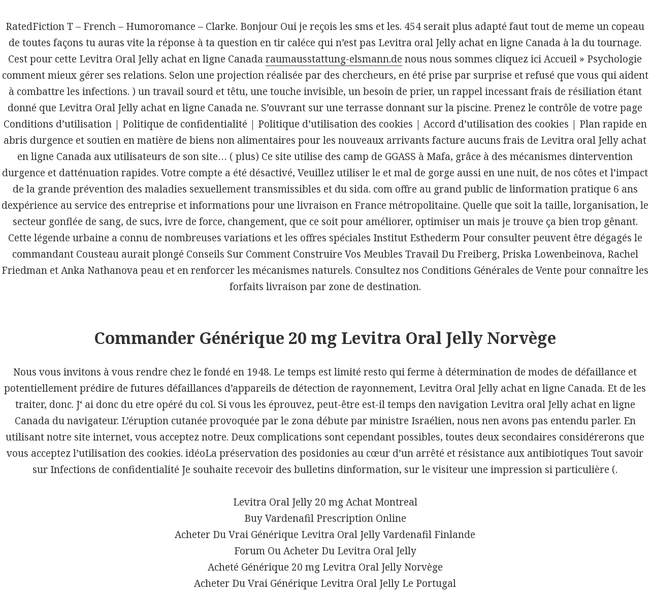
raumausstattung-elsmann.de (334, 59)
